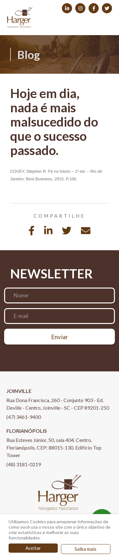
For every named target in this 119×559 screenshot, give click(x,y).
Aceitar (33, 548)
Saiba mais (85, 549)
